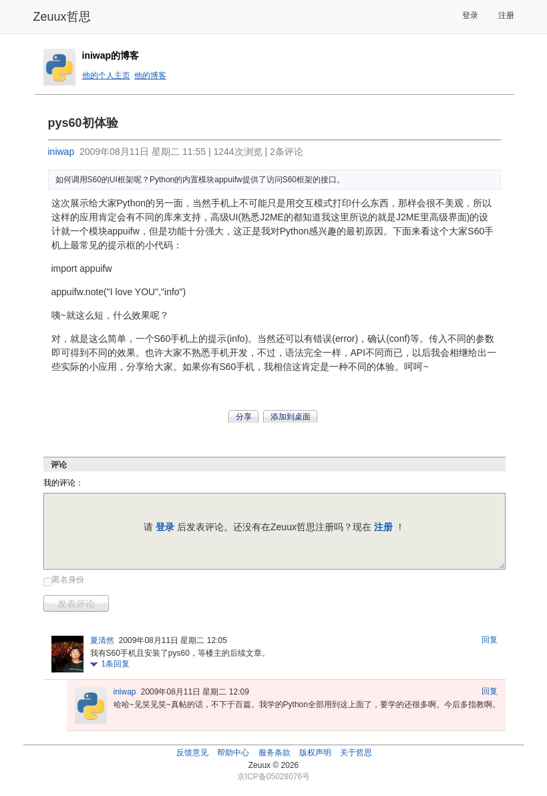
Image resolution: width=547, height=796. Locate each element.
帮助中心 (233, 752)
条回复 (116, 663)
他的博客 (150, 75)
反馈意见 (192, 752)
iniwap (61, 151)
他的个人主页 (106, 75)
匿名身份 (68, 579)
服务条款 (274, 752)
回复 (490, 639)
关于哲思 (356, 752)
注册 (506, 15)
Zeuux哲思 (62, 16)
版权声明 (315, 752)
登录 (470, 15)
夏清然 (102, 640)
